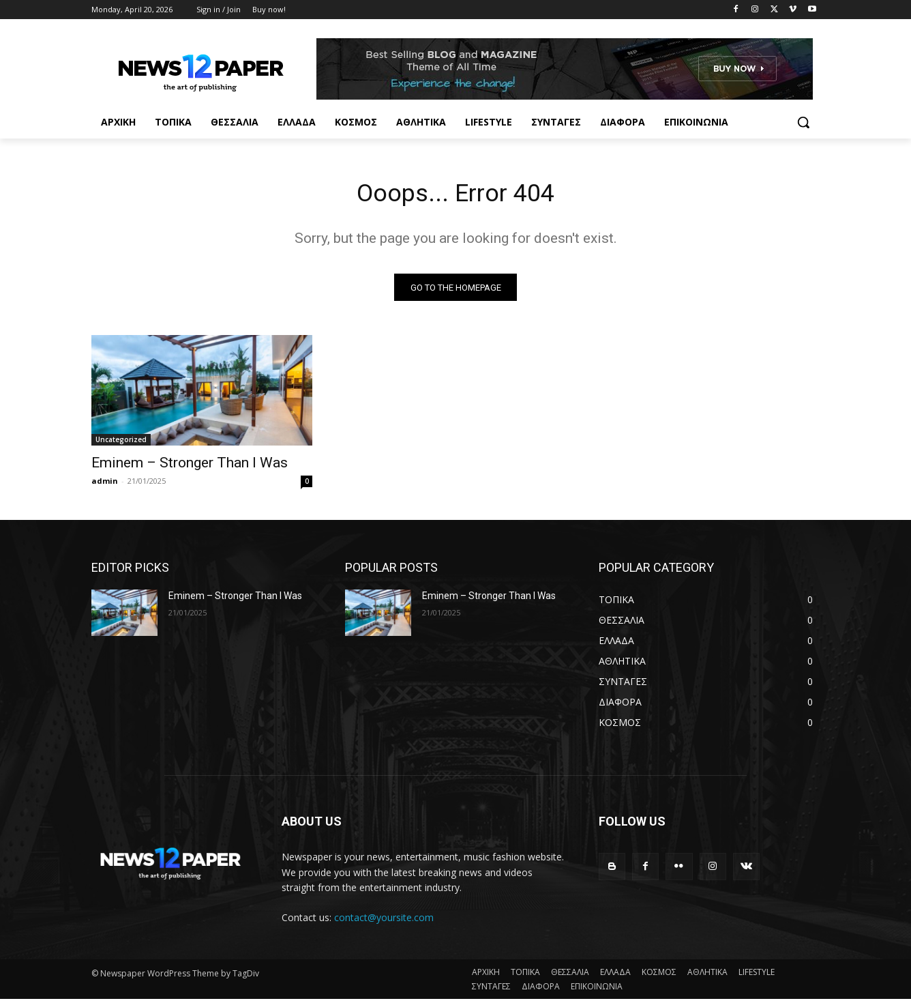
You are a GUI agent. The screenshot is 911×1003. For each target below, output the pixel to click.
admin (104, 485)
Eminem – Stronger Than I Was (189, 467)
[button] (803, 122)
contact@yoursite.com (384, 920)
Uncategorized (121, 443)
